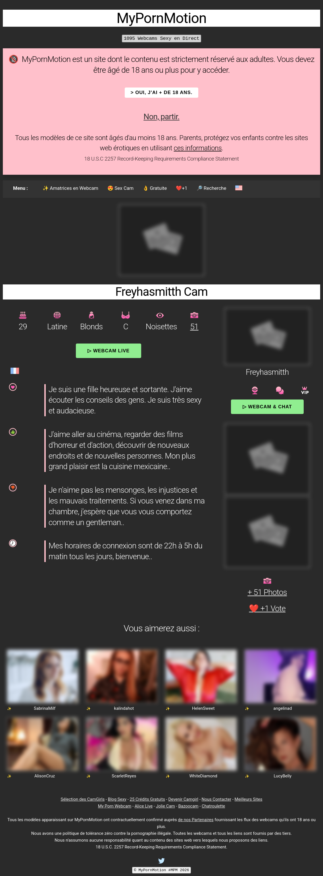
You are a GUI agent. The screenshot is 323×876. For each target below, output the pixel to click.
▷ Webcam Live (108, 350)
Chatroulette (213, 806)
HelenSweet (203, 708)
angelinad (282, 708)
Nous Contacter (216, 799)
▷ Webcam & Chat (267, 406)
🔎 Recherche (211, 188)
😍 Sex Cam (120, 188)
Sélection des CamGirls (83, 799)
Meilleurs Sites (248, 799)
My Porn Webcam (115, 806)
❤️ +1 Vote (267, 608)
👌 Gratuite (155, 188)
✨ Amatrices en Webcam (70, 188)
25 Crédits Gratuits (147, 799)
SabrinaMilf (44, 708)
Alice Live (144, 806)
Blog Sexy (117, 799)
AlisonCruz (44, 776)
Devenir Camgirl (183, 799)
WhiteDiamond (203, 776)
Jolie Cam (165, 806)
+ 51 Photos (267, 592)
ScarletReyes (124, 776)
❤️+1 (181, 188)
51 (194, 326)
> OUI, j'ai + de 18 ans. (162, 92)
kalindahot (124, 708)
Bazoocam (188, 806)
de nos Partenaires (196, 819)
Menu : (20, 188)
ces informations (198, 148)
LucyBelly (283, 776)
